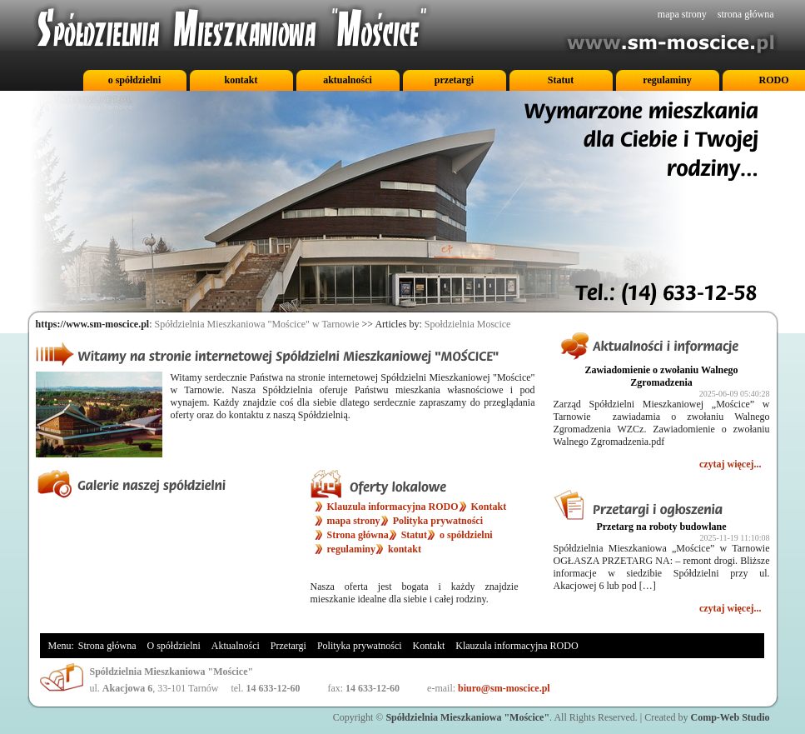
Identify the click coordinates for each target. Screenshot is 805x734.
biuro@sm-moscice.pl (504, 688)
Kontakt (489, 507)
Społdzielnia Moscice (468, 324)
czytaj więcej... (730, 464)
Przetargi (288, 646)
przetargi (454, 80)
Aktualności (235, 646)
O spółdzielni (174, 646)
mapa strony (682, 14)
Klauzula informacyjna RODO (393, 507)
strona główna (746, 14)
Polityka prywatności (438, 521)
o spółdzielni (134, 80)
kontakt (240, 80)
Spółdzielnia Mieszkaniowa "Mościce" (467, 717)
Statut (561, 80)
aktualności (347, 80)
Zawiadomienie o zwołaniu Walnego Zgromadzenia (661, 376)
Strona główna (358, 535)
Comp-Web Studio (729, 717)
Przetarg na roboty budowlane (661, 526)
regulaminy (667, 80)
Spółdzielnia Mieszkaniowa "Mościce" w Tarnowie (257, 324)
